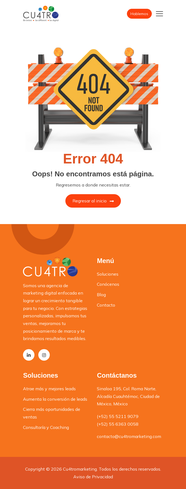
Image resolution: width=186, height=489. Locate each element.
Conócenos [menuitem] (108, 284)
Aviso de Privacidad (93, 476)
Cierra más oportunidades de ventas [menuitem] (51, 413)
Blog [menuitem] (101, 294)
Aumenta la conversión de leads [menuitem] (55, 399)
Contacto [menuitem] (106, 305)
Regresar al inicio (93, 200)
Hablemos (139, 13)
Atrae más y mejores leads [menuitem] (49, 388)
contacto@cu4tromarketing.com (129, 436)
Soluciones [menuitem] (107, 274)
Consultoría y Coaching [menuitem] (46, 427)
